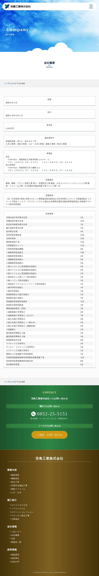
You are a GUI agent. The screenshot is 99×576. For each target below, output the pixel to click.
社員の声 (15, 562)
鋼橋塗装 (15, 478)
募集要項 (15, 555)
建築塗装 (15, 475)
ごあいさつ (16, 532)
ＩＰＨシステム (18, 509)
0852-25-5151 (49, 413)
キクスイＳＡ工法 (19, 505)
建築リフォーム (18, 489)
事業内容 (12, 470)
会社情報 (12, 526)
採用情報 (12, 549)
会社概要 (15, 535)
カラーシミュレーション (22, 512)
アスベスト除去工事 (20, 516)
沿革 (13, 539)
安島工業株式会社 (49, 458)
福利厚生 (15, 558)
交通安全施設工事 (19, 485)
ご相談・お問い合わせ (49, 435)
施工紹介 (12, 500)
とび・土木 (16, 492)
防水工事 (15, 482)
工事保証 (15, 519)
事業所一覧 (16, 542)
